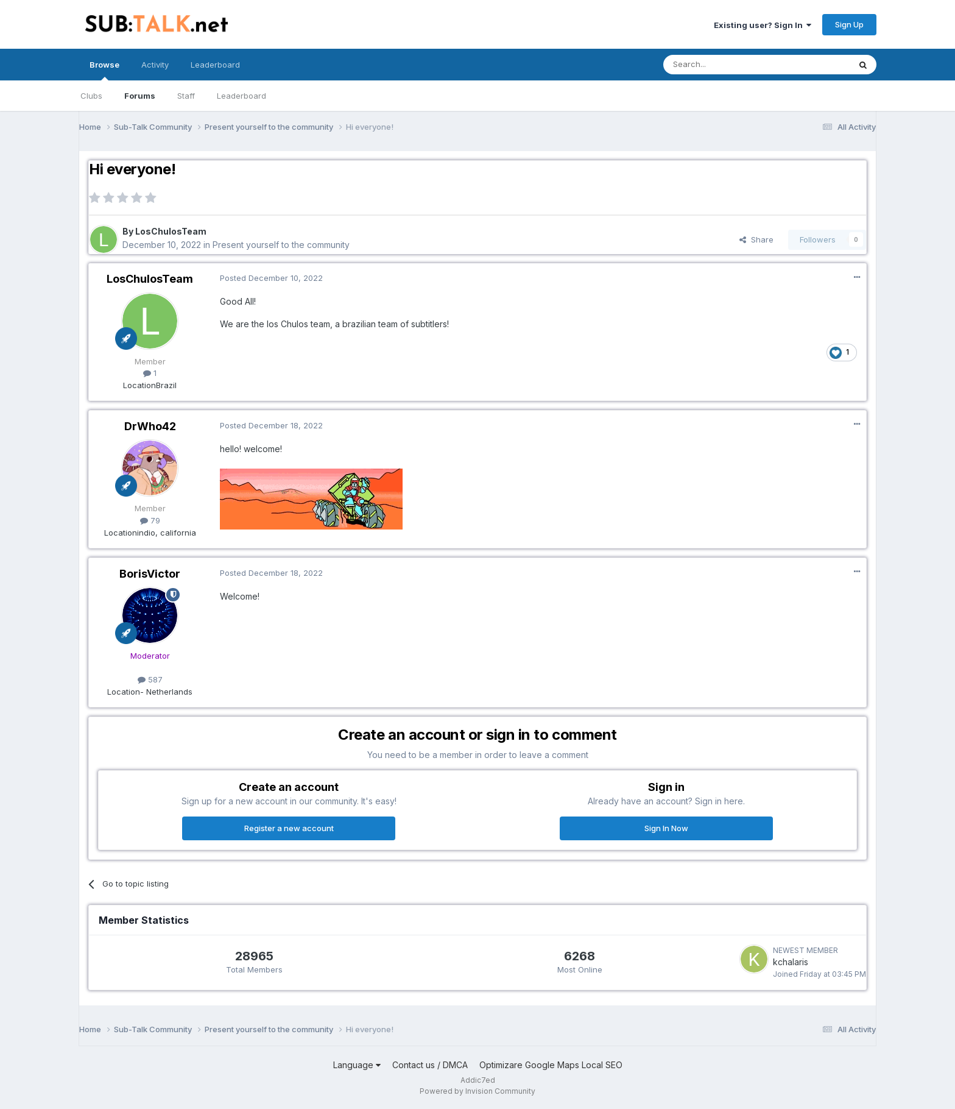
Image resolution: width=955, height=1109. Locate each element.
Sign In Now (666, 828)
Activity (155, 64)
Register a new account (289, 828)
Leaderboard (241, 96)
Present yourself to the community (281, 244)
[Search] (725, 64)
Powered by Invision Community (477, 1091)
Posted (271, 278)
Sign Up (849, 24)
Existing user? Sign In (762, 25)
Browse (104, 70)
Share (756, 239)
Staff (186, 96)
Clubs (91, 96)
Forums (139, 96)
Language (357, 1065)
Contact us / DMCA (430, 1065)
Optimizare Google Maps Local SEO (550, 1065)
